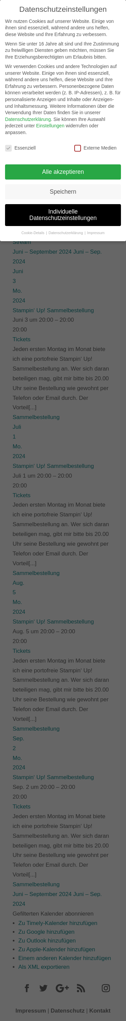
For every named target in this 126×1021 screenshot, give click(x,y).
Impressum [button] (95, 230)
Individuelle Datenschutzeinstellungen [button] (62, 211)
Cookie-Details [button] (33, 230)
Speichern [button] (63, 188)
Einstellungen (50, 122)
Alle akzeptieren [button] (63, 168)
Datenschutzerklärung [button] (66, 230)
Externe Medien (95, 144)
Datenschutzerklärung (28, 116)
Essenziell (20, 144)
